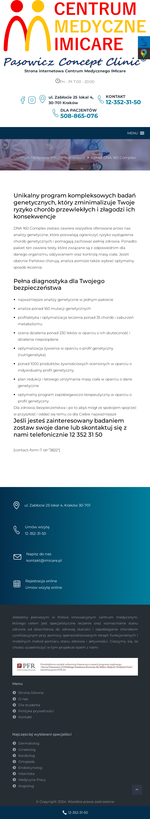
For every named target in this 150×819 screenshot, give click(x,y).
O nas (23, 699)
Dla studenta (29, 705)
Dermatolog (28, 743)
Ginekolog (27, 749)
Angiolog (26, 786)
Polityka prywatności (36, 711)
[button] (132, 133)
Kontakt (25, 717)
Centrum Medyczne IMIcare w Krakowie (49, 157)
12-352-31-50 (123, 102)
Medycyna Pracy (32, 780)
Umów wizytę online (43, 587)
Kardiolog (26, 755)
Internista (26, 774)
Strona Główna (30, 692)
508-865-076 (79, 116)
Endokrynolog (30, 767)
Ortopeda (26, 761)
